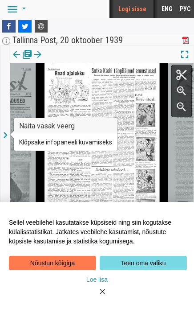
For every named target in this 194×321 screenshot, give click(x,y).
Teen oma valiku (143, 263)
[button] (15, 8)
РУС (185, 8)
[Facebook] (9, 26)
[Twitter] (25, 26)
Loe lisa (97, 279)
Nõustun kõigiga (52, 263)
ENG (167, 8)
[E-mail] (41, 26)
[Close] (97, 297)
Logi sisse (132, 8)
